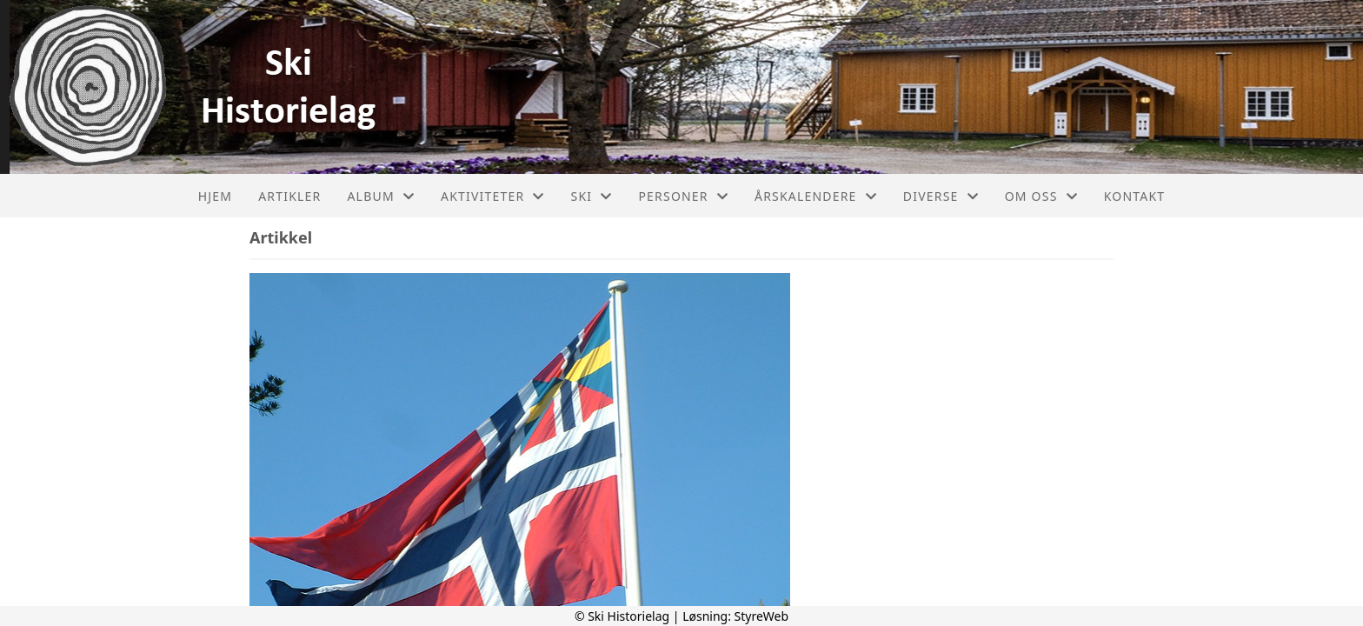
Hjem (215, 196)
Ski (592, 196)
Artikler (289, 196)
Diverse (941, 196)
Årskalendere (816, 196)
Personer (683, 196)
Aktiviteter (493, 196)
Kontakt (1135, 196)
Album (381, 196)
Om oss (1041, 196)
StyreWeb (762, 616)
